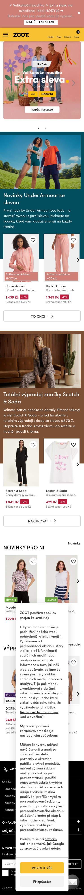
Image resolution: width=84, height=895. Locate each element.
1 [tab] (39, 128)
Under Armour (16, 286)
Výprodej (73, 643)
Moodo (11, 607)
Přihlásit (67, 34)
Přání (59, 34)
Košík (77, 34)
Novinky (74, 542)
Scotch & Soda (16, 490)
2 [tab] (45, 128)
